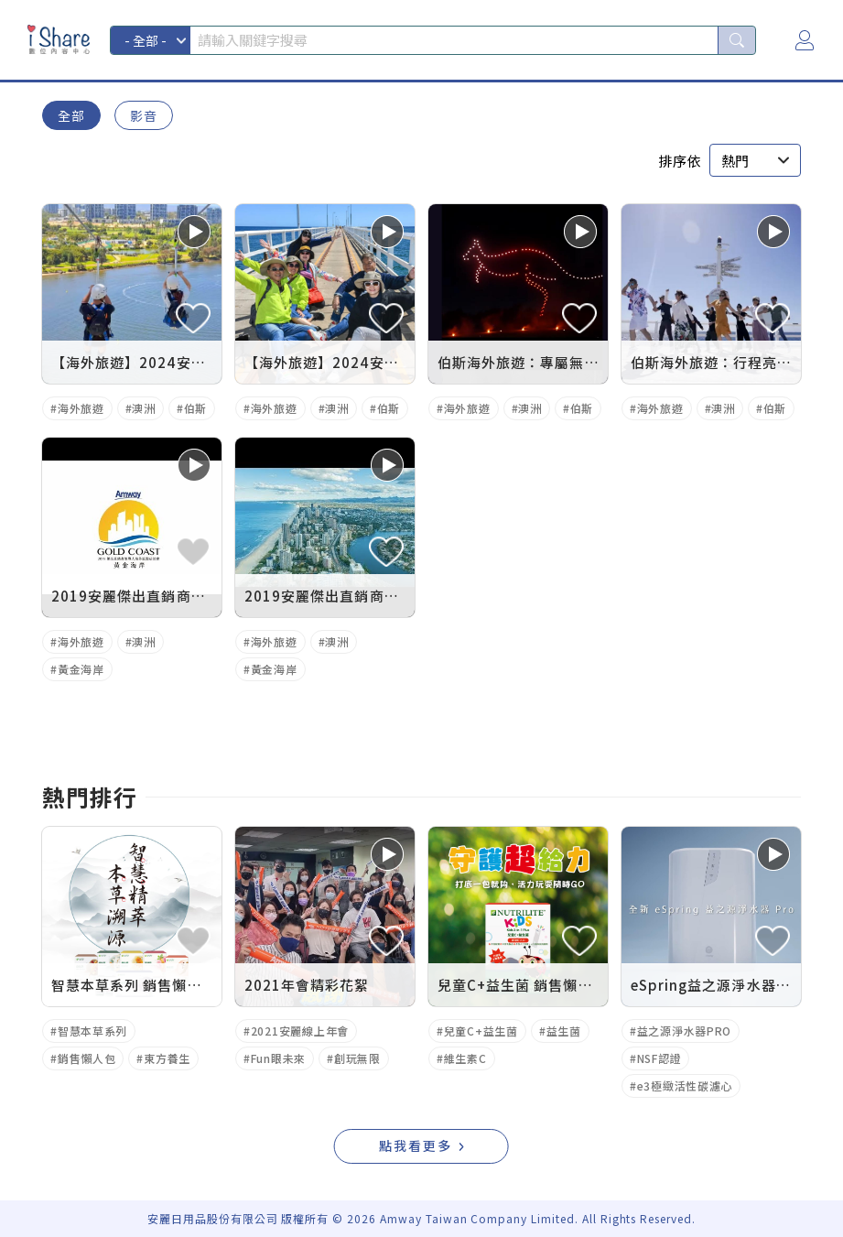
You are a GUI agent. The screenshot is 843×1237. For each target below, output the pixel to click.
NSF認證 (659, 1058)
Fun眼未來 (278, 1058)
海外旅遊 (81, 408)
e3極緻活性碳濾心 (684, 1085)
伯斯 (195, 408)
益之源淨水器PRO (684, 1030)
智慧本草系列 (92, 1030)
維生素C (465, 1058)
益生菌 (563, 1030)
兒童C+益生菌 (481, 1030)
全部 (71, 115)
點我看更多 (415, 1145)
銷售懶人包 (87, 1058)
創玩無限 (357, 1058)
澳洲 (143, 408)
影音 (143, 115)
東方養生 (167, 1058)
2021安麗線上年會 (300, 1030)
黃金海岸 (81, 669)
